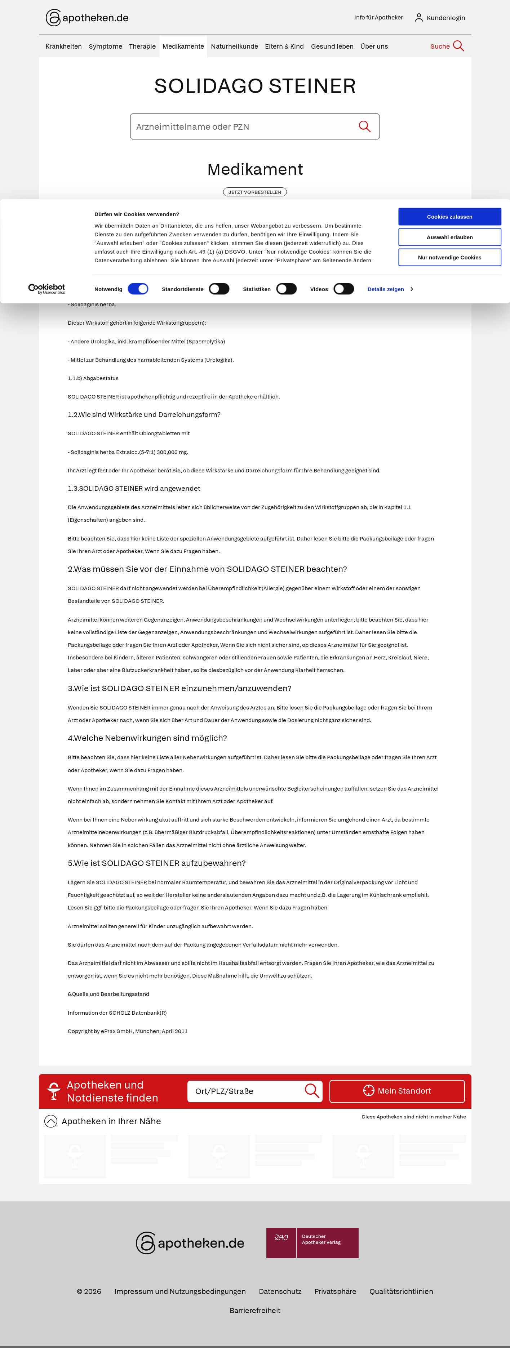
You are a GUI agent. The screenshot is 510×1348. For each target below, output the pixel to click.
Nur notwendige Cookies (450, 58)
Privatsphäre (335, 1293)
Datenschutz (280, 1293)
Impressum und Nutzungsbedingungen (180, 1293)
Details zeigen (386, 90)
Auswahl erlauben (450, 38)
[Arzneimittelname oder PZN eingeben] (255, 129)
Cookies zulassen (450, 17)
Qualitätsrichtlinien (401, 1293)
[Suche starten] (365, 129)
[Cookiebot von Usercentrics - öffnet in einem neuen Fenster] (46, 90)
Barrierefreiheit (255, 1312)
